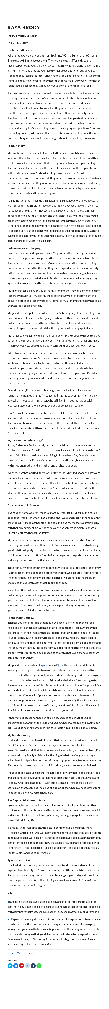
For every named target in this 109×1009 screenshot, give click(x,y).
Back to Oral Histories (21, 953)
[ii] (59, 665)
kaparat (44, 665)
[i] (21, 358)
